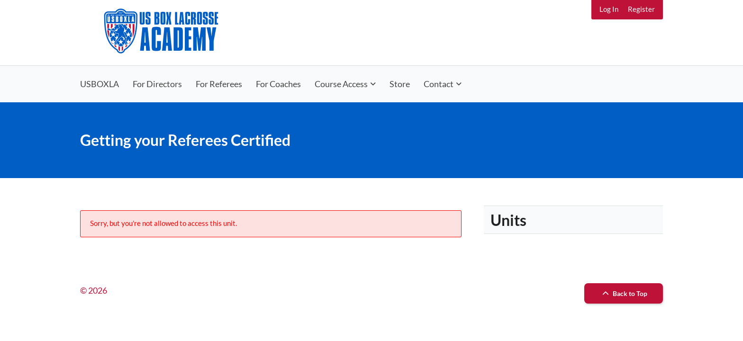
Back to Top (623, 293)
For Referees (219, 84)
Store (400, 84)
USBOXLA (99, 84)
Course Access (341, 84)
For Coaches (278, 84)
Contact (438, 84)
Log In (608, 9)
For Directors (157, 84)
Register (641, 9)
